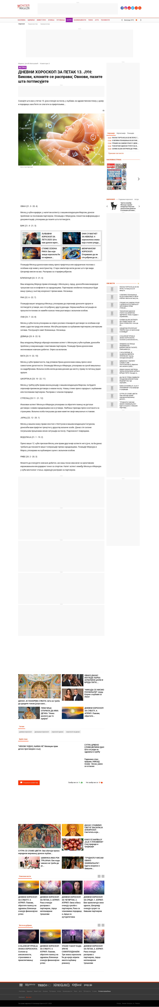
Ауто (97, 20)
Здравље (31, 20)
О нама (94, 991)
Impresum (22, 997)
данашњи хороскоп (42, 732)
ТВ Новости (105, 20)
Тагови (21, 727)
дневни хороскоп (25, 732)
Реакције (131, 133)
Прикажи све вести (116, 153)
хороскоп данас (57, 732)
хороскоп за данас (73, 732)
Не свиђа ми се (94, 783)
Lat (136, 8)
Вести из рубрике (25, 926)
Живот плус (41, 20)
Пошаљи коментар (29, 783)
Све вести (111, 283)
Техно (90, 20)
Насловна (21, 20)
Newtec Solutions (127, 1003)
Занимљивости (80, 20)
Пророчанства (33, 24)
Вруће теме (23, 739)
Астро (69, 20)
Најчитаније (121, 133)
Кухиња (51, 20)
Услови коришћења (104, 991)
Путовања (61, 20)
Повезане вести (25, 877)
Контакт (28, 997)
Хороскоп (21, 24)
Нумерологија (45, 24)
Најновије (111, 133)
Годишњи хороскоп (125, 199)
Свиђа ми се (74, 783)
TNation (137, 1003)
